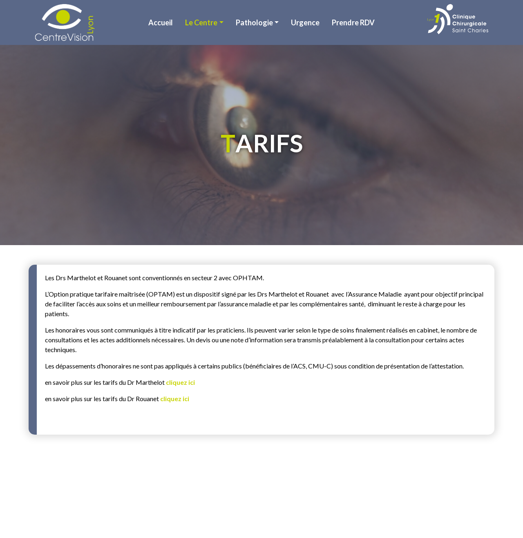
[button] (204, 22)
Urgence (305, 22)
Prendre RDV (353, 22)
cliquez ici (180, 382)
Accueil (160, 22)
